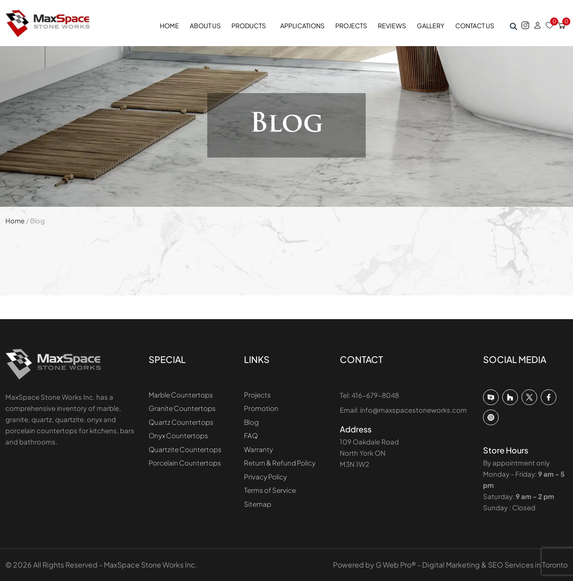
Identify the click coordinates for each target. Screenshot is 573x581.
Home (169, 25)
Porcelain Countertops (185, 462)
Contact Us (474, 25)
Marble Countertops (181, 394)
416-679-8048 (375, 395)
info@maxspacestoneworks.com (413, 410)
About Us (205, 25)
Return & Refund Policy (280, 462)
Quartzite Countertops (185, 449)
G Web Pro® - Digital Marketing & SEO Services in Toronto (472, 564)
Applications (302, 25)
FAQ (251, 435)
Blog (251, 422)
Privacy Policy (265, 476)
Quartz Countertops (181, 422)
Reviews (392, 25)
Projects (351, 25)
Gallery (431, 25)
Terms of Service (270, 490)
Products (248, 25)
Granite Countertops (182, 408)
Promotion (261, 408)
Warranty (258, 449)
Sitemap (257, 504)
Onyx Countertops (178, 435)
